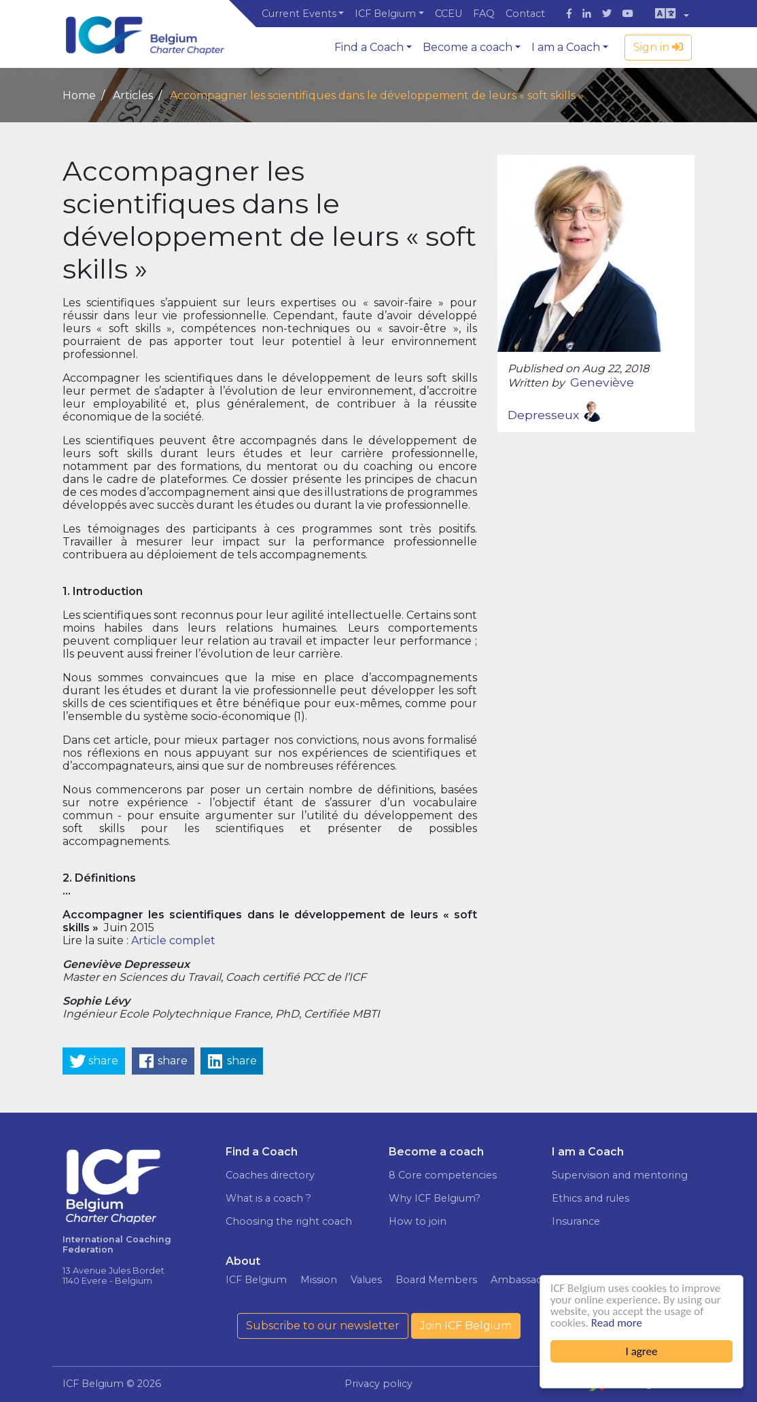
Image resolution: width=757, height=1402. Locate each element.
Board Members (436, 1280)
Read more (616, 1323)
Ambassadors (524, 1280)
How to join (417, 1221)
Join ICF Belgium (466, 1325)
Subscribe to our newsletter (323, 1325)
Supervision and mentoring (620, 1175)
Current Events (299, 13)
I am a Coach (565, 47)
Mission (318, 1280)
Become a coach (467, 47)
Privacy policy (378, 1384)
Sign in (658, 47)
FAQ (484, 13)
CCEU (448, 13)
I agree (642, 1351)
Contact (525, 13)
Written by (536, 382)
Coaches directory (270, 1175)
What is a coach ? (268, 1198)
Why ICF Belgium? (434, 1198)
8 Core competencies (443, 1175)
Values (366, 1280)
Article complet (173, 940)
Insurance (576, 1221)
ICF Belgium (385, 13)
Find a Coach (369, 47)
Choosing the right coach (289, 1221)
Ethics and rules (590, 1198)
